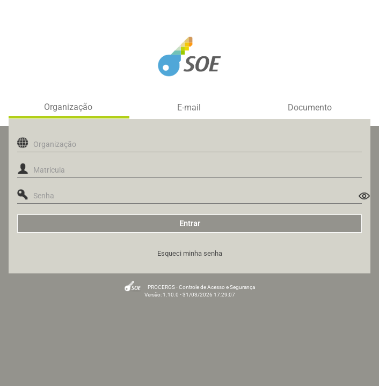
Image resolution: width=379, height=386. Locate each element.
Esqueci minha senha (189, 253)
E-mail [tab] (189, 108)
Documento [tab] (310, 108)
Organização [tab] (68, 107)
